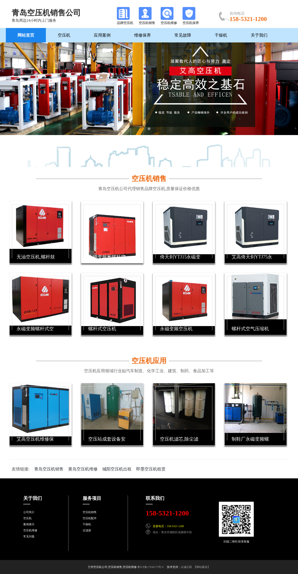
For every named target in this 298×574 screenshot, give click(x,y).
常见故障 (182, 35)
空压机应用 (149, 361)
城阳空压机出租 (117, 469)
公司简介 (28, 512)
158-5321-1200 (167, 513)
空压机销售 (149, 178)
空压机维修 (30, 530)
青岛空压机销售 (49, 469)
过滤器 (87, 530)
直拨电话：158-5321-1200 (168, 526)
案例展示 (28, 524)
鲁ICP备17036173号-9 (150, 567)
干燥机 (221, 35)
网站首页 (25, 35)
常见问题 (28, 536)
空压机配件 (90, 518)
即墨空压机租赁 (151, 469)
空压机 (64, 35)
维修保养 (142, 35)
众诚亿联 (186, 567)
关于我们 (259, 35)
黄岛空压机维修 (83, 469)
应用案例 (102, 35)
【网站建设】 (201, 567)
